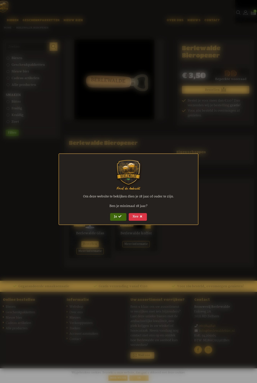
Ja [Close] (116, 216)
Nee (139, 216)
